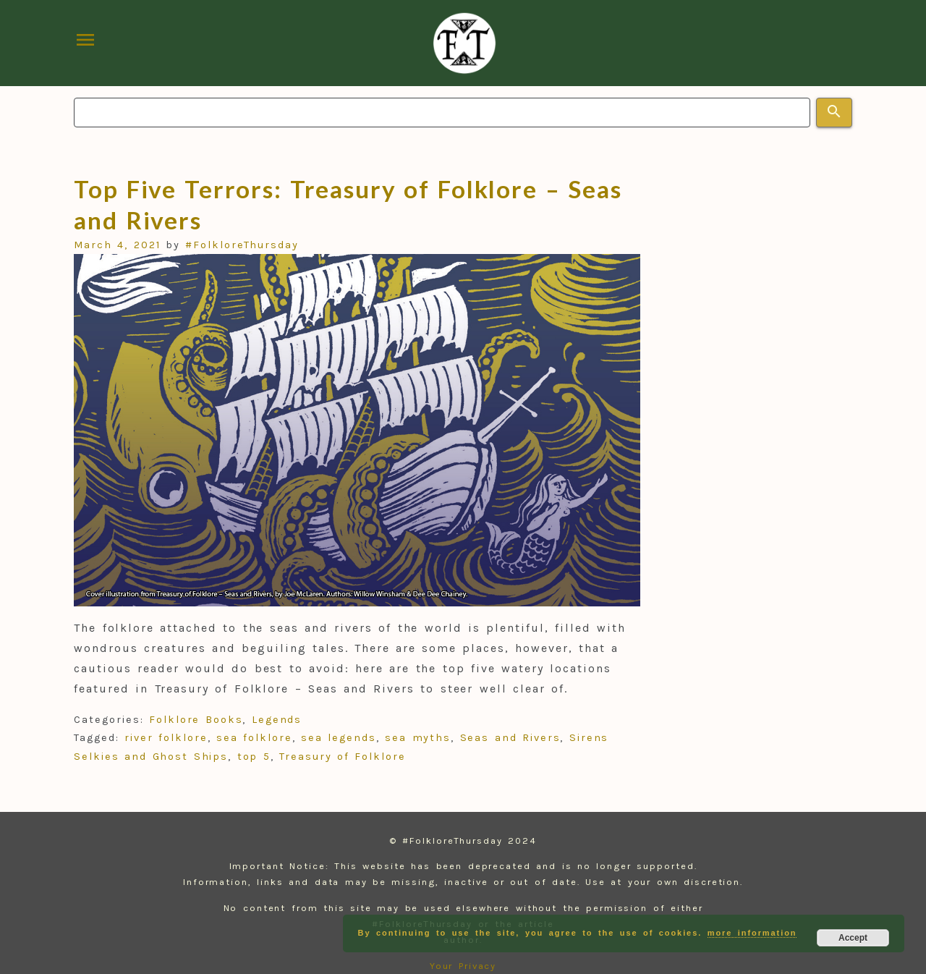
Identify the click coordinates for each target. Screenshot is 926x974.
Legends (277, 719)
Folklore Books (195, 719)
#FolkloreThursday (242, 245)
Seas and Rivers (510, 738)
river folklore (165, 738)
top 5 (254, 756)
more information (752, 932)
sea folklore (254, 738)
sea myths (418, 738)
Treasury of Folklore (342, 756)
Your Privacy (463, 965)
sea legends (338, 738)
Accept (852, 938)
